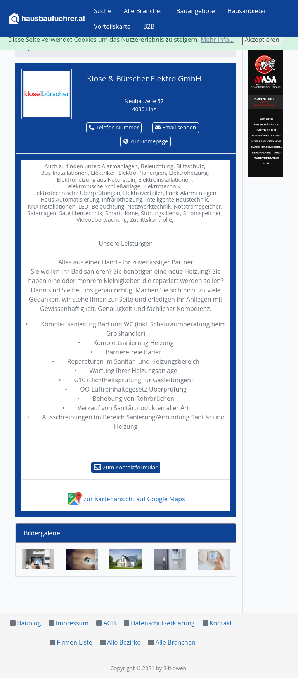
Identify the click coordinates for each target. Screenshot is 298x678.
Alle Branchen (144, 11)
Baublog (29, 623)
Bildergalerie (42, 533)
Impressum (72, 623)
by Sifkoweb (171, 668)
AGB (109, 623)
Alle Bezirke (123, 642)
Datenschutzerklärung (163, 623)
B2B (149, 26)
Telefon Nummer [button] (114, 127)
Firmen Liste (74, 642)
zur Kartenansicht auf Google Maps (125, 499)
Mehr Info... (217, 39)
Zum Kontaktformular (126, 467)
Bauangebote (195, 11)
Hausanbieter (247, 11)
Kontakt (221, 623)
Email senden (175, 127)
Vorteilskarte (112, 26)
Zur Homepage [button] (145, 141)
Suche (102, 11)
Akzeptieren (262, 39)
